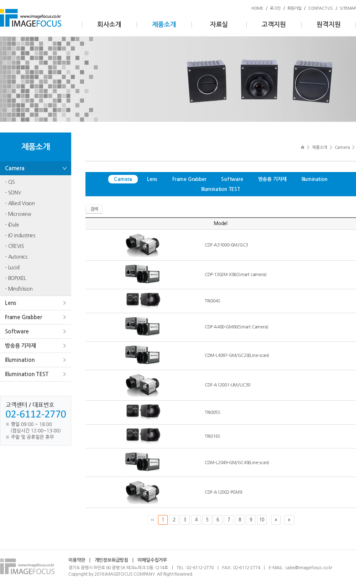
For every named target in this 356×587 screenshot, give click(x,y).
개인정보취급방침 (111, 560)
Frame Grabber (23, 317)
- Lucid (12, 267)
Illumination (20, 360)
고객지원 (274, 24)
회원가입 (294, 8)
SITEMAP (348, 8)
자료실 (219, 24)
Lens (10, 303)
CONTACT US (320, 8)
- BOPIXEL (15, 278)
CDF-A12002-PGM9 (223, 492)
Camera (15, 168)
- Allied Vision (20, 203)
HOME (257, 8)
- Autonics (16, 256)
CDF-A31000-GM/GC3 (226, 245)
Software (16, 331)
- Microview (18, 214)
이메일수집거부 (152, 560)
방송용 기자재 (20, 345)
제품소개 (164, 24)
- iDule (12, 224)
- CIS (10, 182)
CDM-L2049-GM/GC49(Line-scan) (237, 463)
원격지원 (328, 24)
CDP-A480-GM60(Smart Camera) (236, 327)
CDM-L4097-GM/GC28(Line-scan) (237, 355)
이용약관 (76, 560)
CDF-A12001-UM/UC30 (227, 385)
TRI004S (212, 301)
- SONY (13, 192)
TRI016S (212, 436)
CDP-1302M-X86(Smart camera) (236, 274)
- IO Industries (20, 235)
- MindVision (19, 288)
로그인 (275, 8)
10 (261, 520)
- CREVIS (14, 246)
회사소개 (109, 24)
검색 (94, 209)
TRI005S (212, 412)
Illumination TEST (27, 374)
